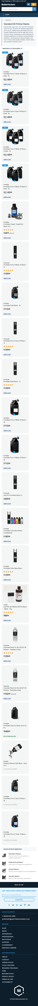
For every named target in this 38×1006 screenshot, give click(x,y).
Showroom (7, 934)
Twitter (13, 905)
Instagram (17, 905)
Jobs (4, 971)
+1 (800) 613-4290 (8, 916)
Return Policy (8, 974)
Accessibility (7, 982)
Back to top (19, 885)
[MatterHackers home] (19, 991)
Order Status (7, 962)
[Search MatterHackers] (34, 9)
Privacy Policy (8, 976)
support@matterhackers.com (16, 919)
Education (6, 939)
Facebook (9, 905)
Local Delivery (8, 965)
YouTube (29, 905)
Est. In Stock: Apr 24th (10, 736)
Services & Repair (9, 948)
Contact (5, 960)
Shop (4, 928)
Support (5, 942)
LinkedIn (21, 905)
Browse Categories (12, 48)
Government (7, 945)
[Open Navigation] (6, 14)
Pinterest (25, 905)
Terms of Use (7, 979)
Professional (7, 937)
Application (8, 20)
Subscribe (19, 900)
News (4, 931)
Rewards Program (10, 968)
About (4, 957)
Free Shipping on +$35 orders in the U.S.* (14, 1)
